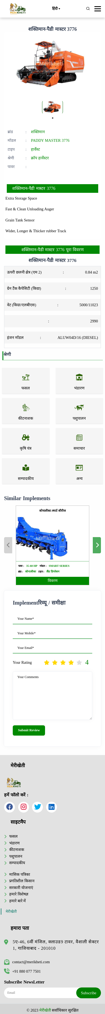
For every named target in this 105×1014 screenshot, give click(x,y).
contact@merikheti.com (27, 962)
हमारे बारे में (17, 901)
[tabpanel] (52, 107)
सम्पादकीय (17, 863)
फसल (13, 836)
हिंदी (56, 9)
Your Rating (22, 662)
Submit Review (29, 730)
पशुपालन (15, 856)
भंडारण (14, 843)
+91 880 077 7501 (22, 971)
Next (97, 545)
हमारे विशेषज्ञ (18, 894)
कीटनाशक (16, 849)
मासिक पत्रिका (19, 874)
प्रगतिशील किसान (21, 881)
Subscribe (88, 993)
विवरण (53, 581)
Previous (8, 545)
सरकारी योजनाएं (21, 887)
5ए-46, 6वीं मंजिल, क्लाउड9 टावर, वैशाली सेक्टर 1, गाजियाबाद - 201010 (56, 945)
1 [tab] (52, 118)
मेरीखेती (11, 911)
